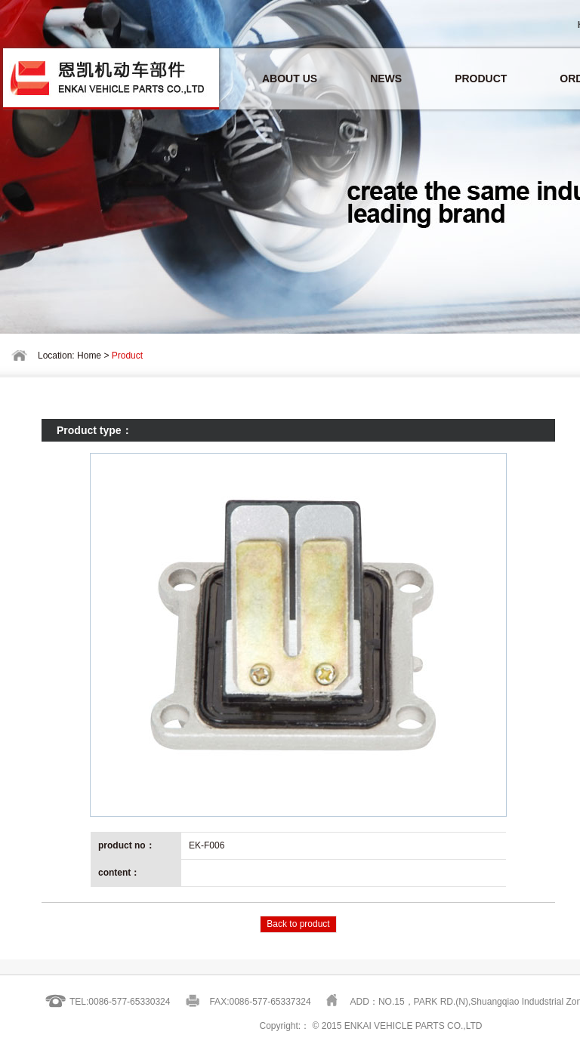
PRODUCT (481, 78)
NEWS (386, 78)
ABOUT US (289, 78)
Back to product (298, 924)
